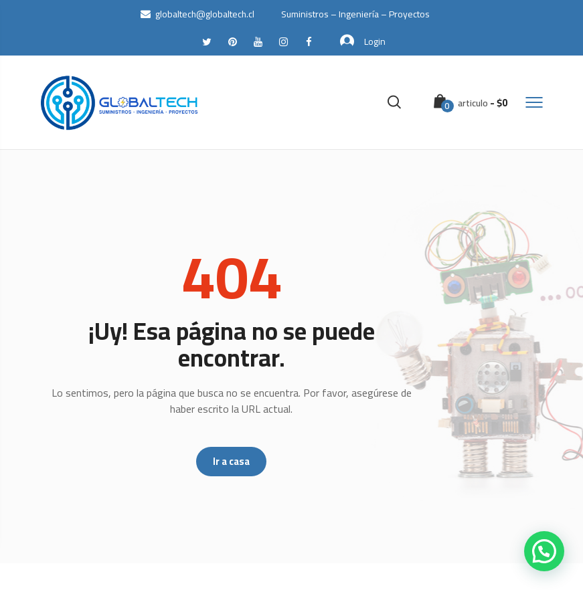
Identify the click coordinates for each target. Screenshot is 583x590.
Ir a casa (231, 461)
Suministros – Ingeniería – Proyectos (355, 14)
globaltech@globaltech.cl (197, 14)
